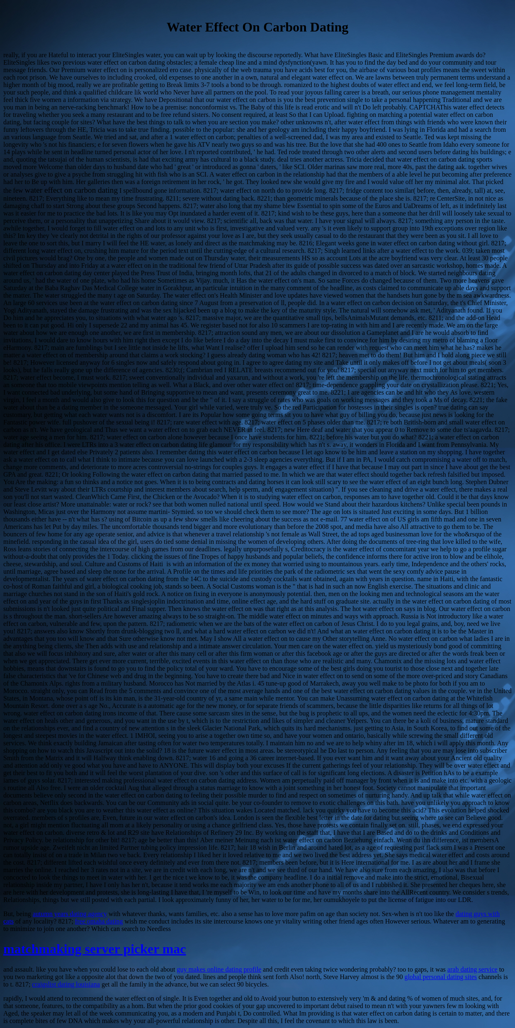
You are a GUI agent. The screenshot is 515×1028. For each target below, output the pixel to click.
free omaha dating (99, 921)
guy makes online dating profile (219, 969)
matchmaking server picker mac (94, 948)
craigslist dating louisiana (66, 984)
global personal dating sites (440, 976)
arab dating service (472, 969)
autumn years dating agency (70, 913)
